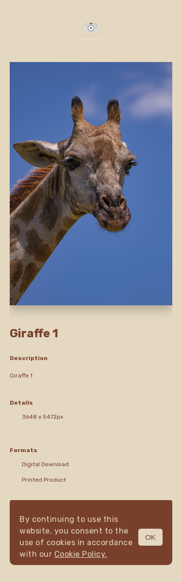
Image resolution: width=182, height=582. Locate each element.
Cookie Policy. (80, 554)
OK (150, 537)
